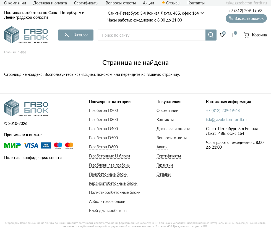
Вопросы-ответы (121, 3)
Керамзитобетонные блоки (113, 183)
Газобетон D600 (103, 146)
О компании (15, 3)
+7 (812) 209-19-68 (245, 11)
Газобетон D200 (103, 110)
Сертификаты (86, 3)
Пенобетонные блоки (108, 174)
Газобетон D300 (103, 119)
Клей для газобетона (108, 210)
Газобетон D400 (103, 128)
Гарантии (165, 165)
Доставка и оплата (50, 3)
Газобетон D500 (103, 137)
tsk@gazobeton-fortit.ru (246, 3)
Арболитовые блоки (107, 201)
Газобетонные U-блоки (109, 156)
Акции (148, 3)
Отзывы (173, 3)
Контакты (196, 3)
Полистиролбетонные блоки (114, 192)
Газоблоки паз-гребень (109, 165)
